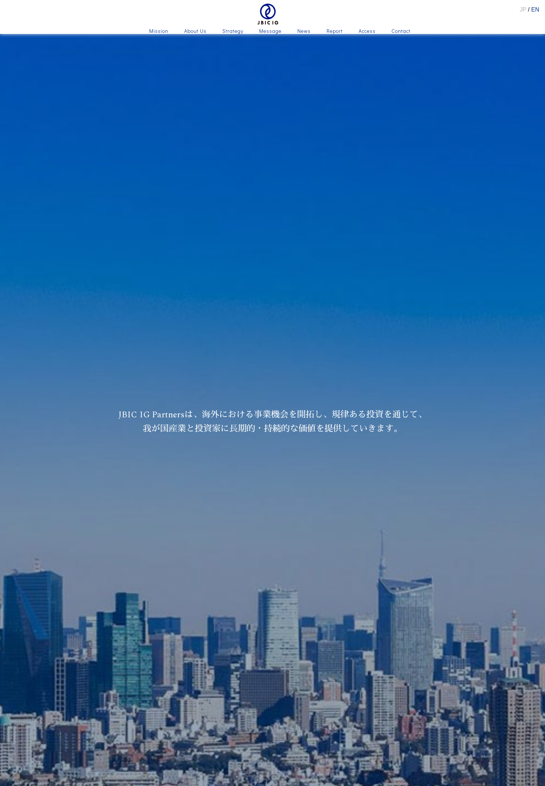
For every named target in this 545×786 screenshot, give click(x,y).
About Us (195, 31)
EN (535, 9)
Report (335, 31)
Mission (158, 31)
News (304, 31)
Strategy (232, 31)
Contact (401, 31)
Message (270, 31)
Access (367, 31)
